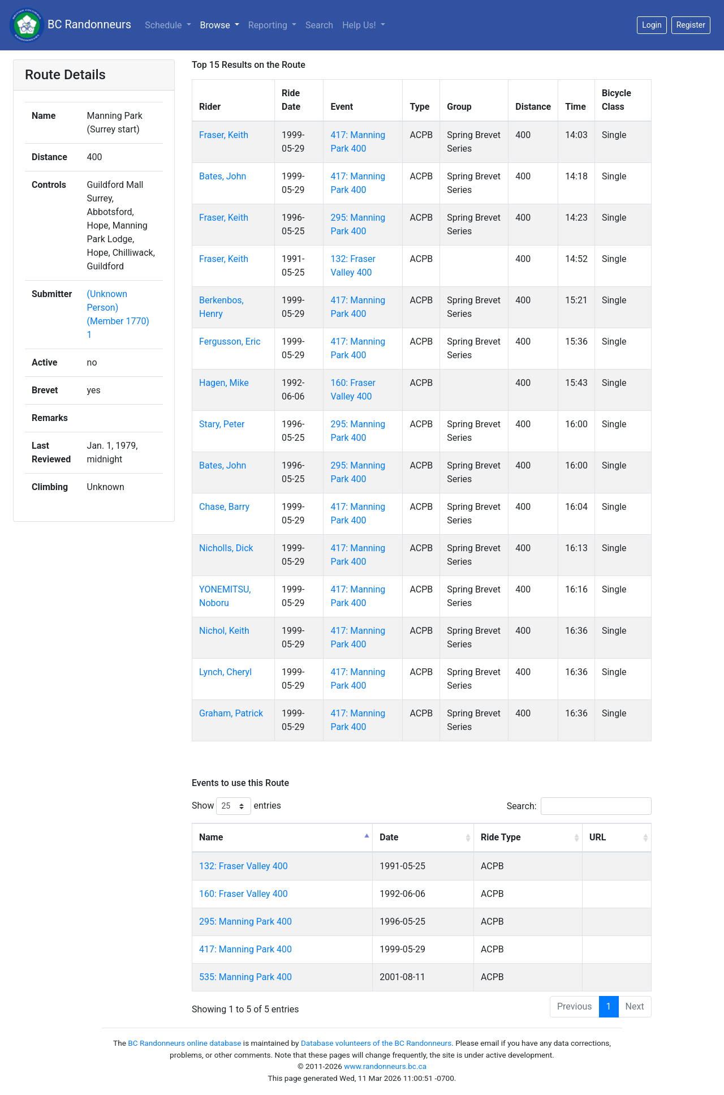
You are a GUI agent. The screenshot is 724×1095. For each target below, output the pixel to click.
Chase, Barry (224, 506)
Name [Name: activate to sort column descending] (211, 837)
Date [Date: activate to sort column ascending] (389, 837)
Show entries (236, 806)
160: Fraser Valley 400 (243, 893)
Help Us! (360, 25)
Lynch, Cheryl (225, 672)
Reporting (269, 25)
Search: (579, 806)
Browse (216, 25)
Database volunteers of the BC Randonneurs (376, 1042)
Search (319, 25)
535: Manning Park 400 (245, 977)
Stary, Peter (221, 424)
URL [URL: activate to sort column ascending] (597, 837)
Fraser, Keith (223, 135)
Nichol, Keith (224, 630)
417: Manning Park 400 (245, 949)
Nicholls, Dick (226, 548)
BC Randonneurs (70, 25)
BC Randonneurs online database (184, 1042)
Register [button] (690, 24)
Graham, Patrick (231, 713)
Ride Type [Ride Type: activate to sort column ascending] (501, 837)
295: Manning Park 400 (245, 921)
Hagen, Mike (224, 382)
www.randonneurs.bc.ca (385, 1066)
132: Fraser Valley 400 (243, 866)
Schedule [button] (164, 25)
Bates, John (222, 176)
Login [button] (652, 24)
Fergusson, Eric (230, 341)
